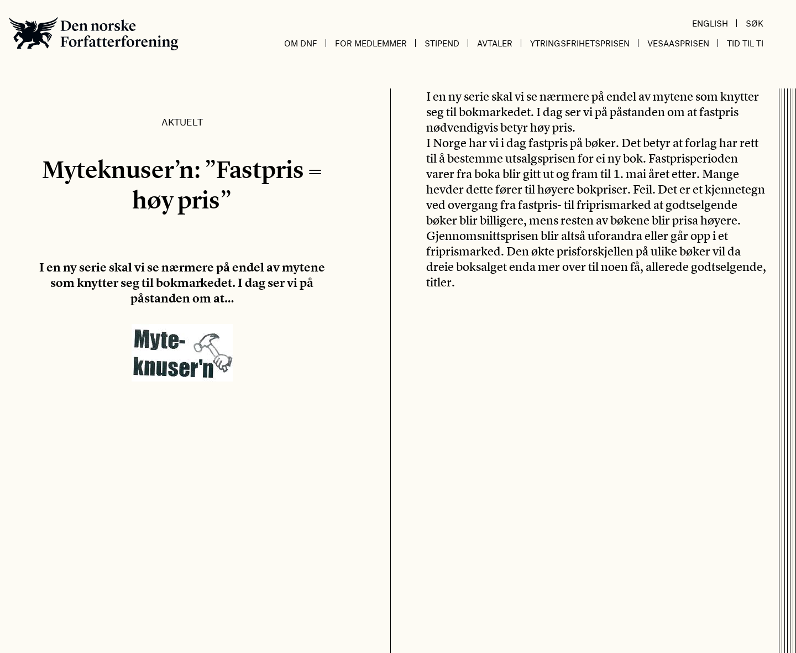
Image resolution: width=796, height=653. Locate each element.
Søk (754, 23)
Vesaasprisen (678, 43)
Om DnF (300, 43)
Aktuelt (182, 121)
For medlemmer (371, 43)
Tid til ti (745, 43)
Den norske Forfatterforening (94, 33)
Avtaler (494, 43)
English (710, 23)
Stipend (442, 43)
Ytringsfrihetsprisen (580, 43)
